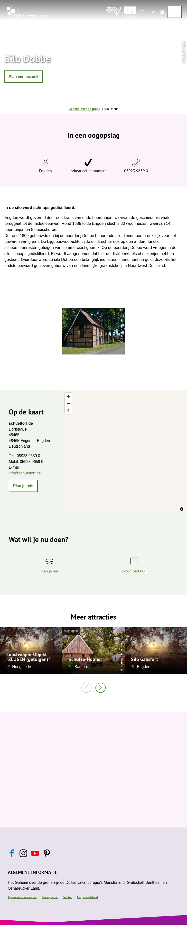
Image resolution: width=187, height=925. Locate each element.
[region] (124, 451)
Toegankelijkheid (87, 897)
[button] (23, 76)
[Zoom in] (68, 396)
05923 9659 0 (136, 170)
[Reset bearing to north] (68, 410)
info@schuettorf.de (25, 473)
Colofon (67, 897)
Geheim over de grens (84, 109)
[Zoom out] (68, 403)
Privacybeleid (50, 897)
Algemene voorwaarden (22, 897)
